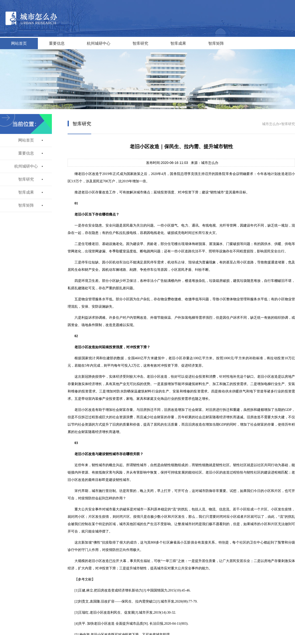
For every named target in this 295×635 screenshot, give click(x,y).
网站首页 (19, 43)
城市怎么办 (270, 124)
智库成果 (178, 43)
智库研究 (140, 43)
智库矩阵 (216, 43)
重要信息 (57, 43)
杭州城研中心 (98, 43)
